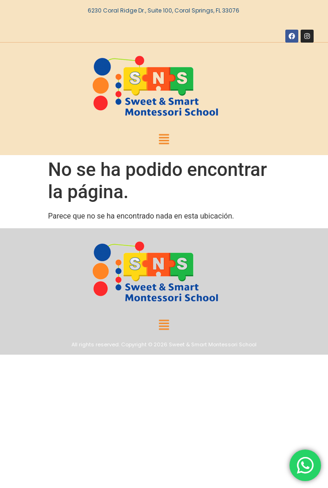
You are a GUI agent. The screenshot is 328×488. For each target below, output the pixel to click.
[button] (163, 140)
